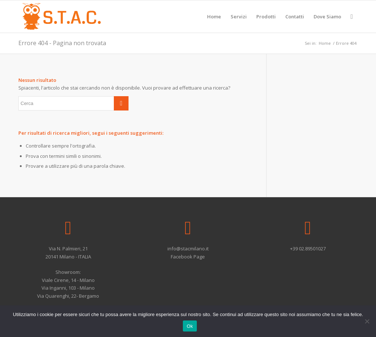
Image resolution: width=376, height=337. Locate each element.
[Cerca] (352, 16)
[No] (366, 321)
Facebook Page (188, 256)
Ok (190, 326)
